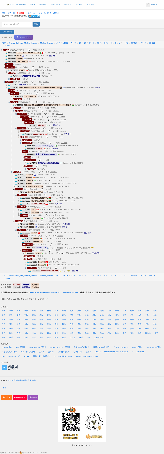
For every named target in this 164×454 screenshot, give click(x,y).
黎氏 (140, 319)
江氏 (72, 333)
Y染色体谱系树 (64, 352)
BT (80, 43)
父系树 (51, 352)
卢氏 (132, 315)
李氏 (26, 310)
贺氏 (132, 328)
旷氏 (56, 333)
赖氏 (124, 319)
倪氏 (56, 337)
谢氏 (18, 315)
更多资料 (53, 56)
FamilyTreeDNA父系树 (37, 347)
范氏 (11, 324)
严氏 (124, 328)
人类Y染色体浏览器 (81, 347)
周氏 (102, 310)
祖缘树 (88, 352)
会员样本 (67, 4)
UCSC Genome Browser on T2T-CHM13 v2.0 (111, 352)
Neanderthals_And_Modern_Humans (23, 43)
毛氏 (41, 328)
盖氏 (26, 333)
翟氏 (18, 337)
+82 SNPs (47, 67)
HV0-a (52, 239)
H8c (54, 178)
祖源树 (41, 352)
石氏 (79, 328)
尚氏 (102, 328)
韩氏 (34, 319)
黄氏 (87, 310)
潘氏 (155, 315)
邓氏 (56, 324)
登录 (151, 5)
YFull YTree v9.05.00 (70, 292)
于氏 (147, 315)
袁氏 (18, 324)
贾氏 (109, 319)
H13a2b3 (43, 96)
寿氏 (34, 333)
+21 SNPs (65, 244)
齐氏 (79, 333)
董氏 (140, 324)
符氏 (3, 337)
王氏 (18, 310)
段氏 (109, 333)
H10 (50, 210)
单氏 (109, 324)
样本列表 (55, 4)
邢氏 (102, 324)
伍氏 (147, 324)
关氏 (132, 333)
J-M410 (134, 43)
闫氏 (3, 328)
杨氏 (49, 310)
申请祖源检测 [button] (19, 397)
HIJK (106, 43)
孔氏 (56, 319)
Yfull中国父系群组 (28, 352)
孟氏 (155, 324)
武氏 (26, 324)
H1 (36, 56)
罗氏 (87, 319)
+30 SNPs (56, 221)
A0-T (58, 43)
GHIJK (99, 43)
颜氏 (124, 333)
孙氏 (94, 310)
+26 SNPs (63, 119)
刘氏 (11, 310)
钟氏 (49, 319)
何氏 (132, 310)
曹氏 (34, 315)
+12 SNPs (62, 117)
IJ (115, 43)
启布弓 (72, 337)
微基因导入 (21, 13)
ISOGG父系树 (7, 347)
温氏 (140, 333)
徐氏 (124, 310)
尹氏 (94, 328)
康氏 (64, 324)
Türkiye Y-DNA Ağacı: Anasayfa (87, 356)
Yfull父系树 (20, 347)
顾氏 (87, 328)
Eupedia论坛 (137, 347)
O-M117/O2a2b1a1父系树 (60, 347)
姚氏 (26, 319)
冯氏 (140, 315)
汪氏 (94, 324)
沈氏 (41, 324)
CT (85, 43)
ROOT (4, 43)
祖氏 (64, 333)
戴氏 (64, 310)
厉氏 (64, 337)
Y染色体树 (78, 352)
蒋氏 (155, 319)
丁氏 (79, 315)
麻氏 (81, 337)
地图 (35, 50)
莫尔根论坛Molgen (9, 352)
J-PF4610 (143, 43)
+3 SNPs (49, 90)
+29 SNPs (60, 151)
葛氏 (49, 337)
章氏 (41, 337)
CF (90, 43)
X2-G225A (79, 88)
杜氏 (117, 315)
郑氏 (49, 315)
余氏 (87, 315)
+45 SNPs (59, 114)
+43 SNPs (64, 143)
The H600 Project (138, 352)
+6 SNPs (51, 102)
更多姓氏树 (99, 337)
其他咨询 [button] (33, 397)
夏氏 (72, 328)
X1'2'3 (58, 265)
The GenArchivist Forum (63, 356)
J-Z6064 (7, 45)
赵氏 (72, 310)
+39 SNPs (61, 215)
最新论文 (43, 4)
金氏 (102, 315)
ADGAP (26, 356)
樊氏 (156, 333)
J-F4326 (152, 43)
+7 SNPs (53, 108)
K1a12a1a (42, 70)
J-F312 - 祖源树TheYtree (18, 5)
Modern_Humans (46, 43)
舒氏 (34, 328)
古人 (35, 13)
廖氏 (18, 328)
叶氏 (132, 319)
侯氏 (41, 319)
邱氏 (117, 324)
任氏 (3, 324)
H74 (57, 233)
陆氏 (124, 315)
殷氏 (3, 333)
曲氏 (94, 333)
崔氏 (11, 319)
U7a (76, 146)
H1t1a (76, 247)
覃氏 (94, 315)
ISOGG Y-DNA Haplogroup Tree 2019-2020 (45, 292)
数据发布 (90, 4)
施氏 (11, 328)
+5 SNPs (46, 82)
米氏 (34, 337)
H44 (43, 61)
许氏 (64, 315)
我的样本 (79, 4)
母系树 (32, 4)
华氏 (88, 337)
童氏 (79, 324)
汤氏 (140, 328)
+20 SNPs (61, 137)
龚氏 (49, 328)
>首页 (4, 388)
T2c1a (52, 53)
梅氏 (11, 337)
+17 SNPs (54, 172)
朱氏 (117, 310)
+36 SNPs (59, 195)
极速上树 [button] (6, 397)
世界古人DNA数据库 (101, 347)
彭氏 (26, 315)
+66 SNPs (51, 93)
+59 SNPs (63, 131)
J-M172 (125, 43)
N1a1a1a (61, 253)
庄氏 (49, 324)
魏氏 (64, 319)
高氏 (155, 310)
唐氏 (11, 315)
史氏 (87, 324)
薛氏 (64, 328)
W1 (49, 224)
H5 (49, 227)
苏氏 (72, 319)
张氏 (3, 310)
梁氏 (147, 310)
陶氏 (11, 333)
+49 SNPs (41, 50)
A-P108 (73, 43)
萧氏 (41, 310)
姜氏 (117, 319)
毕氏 (72, 324)
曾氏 (79, 319)
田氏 (109, 315)
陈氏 (34, 310)
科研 (29, 13)
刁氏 (117, 328)
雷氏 (155, 328)
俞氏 (87, 333)
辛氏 (41, 333)
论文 (40, 13)
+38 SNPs (58, 128)
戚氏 (49, 333)
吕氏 (18, 319)
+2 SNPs (49, 73)
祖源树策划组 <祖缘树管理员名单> (22, 380)
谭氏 (26, 328)
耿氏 (26, 337)
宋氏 (72, 315)
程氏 (41, 315)
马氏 (56, 310)
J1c (48, 241)
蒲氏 (147, 328)
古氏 (109, 328)
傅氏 (102, 333)
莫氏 (3, 319)
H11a (69, 198)
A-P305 (65, 43)
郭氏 (140, 310)
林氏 (109, 310)
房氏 (124, 324)
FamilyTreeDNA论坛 (153, 347)
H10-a (54, 212)
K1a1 (48, 183)
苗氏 (102, 319)
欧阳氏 (148, 333)
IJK (111, 43)
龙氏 (132, 324)
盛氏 (117, 333)
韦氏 (94, 319)
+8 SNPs (58, 230)
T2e (48, 180)
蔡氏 (56, 315)
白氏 (34, 324)
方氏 (147, 319)
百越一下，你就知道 (41, 356)
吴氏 (79, 310)
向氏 (18, 333)
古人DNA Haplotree (121, 347)
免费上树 (11, 13)
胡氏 (3, 315)
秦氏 (56, 328)
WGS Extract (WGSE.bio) (11, 356)
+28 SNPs (56, 111)
